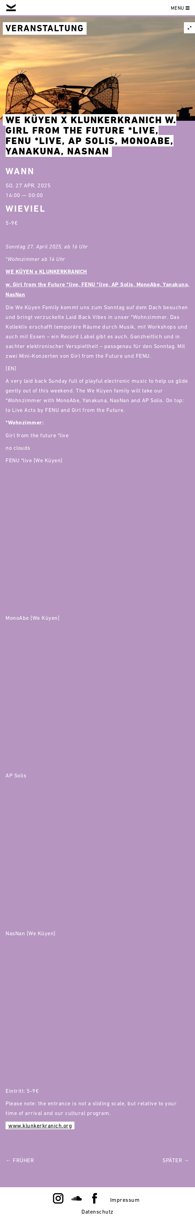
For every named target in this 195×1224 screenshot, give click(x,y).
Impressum (125, 1200)
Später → (175, 1160)
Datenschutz (97, 1211)
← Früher (20, 1160)
